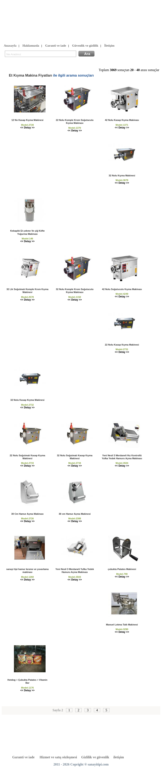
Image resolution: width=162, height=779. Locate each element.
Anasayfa (10, 45)
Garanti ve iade (55, 45)
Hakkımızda (30, 45)
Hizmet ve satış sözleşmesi (58, 757)
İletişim (109, 45)
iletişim (118, 757)
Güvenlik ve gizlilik (85, 45)
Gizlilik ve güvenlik (95, 757)
